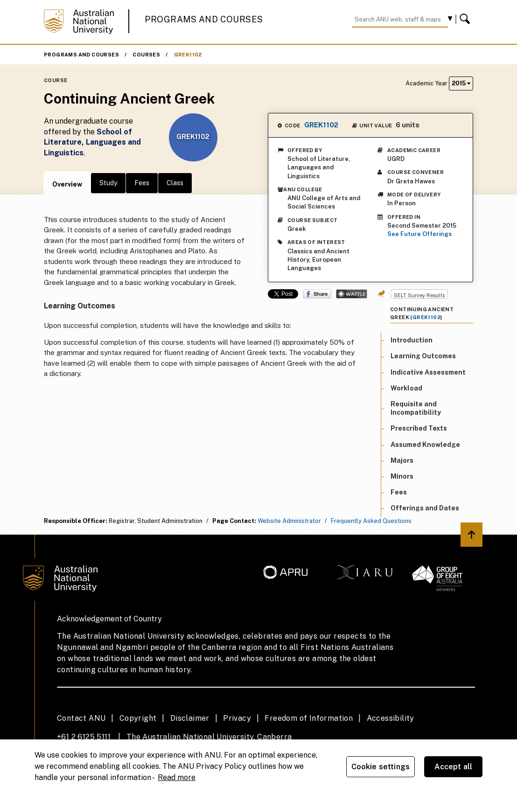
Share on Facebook (317, 294)
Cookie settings (380, 766)
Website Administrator (289, 520)
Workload (406, 388)
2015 (461, 83)
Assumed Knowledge (425, 444)
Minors (402, 476)
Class (175, 183)
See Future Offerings (419, 233)
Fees (141, 183)
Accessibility (390, 718)
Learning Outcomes (423, 356)
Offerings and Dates (425, 508)
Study (108, 183)
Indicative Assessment (428, 372)
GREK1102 (188, 54)
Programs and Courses (204, 19)
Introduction (412, 340)
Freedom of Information (309, 718)
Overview (67, 184)
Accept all (453, 766)
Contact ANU (81, 718)
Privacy (237, 718)
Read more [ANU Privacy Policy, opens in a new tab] (177, 777)
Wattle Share (351, 294)
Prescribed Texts (419, 428)
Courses (146, 54)
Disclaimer (190, 718)
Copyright (138, 718)
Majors (402, 460)
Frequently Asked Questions (371, 520)
